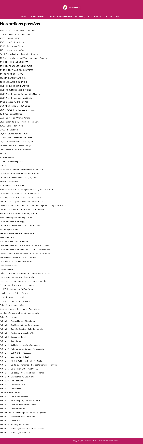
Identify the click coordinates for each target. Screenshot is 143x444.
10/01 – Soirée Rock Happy (12, 42)
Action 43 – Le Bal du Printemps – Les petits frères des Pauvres (28, 365)
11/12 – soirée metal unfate (12, 50)
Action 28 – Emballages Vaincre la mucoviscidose (22, 429)
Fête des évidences (8, 265)
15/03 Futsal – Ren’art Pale (12, 126)
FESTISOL (4, 166)
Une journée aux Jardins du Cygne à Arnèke (19, 313)
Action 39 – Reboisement (11, 381)
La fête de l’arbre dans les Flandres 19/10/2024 (21, 174)
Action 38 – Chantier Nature (12, 385)
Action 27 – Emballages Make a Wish (16, 433)
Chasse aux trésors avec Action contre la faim (20, 226)
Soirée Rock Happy (8, 317)
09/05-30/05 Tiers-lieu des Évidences (17, 110)
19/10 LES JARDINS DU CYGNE (13, 82)
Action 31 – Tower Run (10, 421)
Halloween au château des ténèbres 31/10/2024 (21, 170)
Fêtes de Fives (6, 269)
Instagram (108, 440)
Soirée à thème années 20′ (12, 305)
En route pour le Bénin (10, 230)
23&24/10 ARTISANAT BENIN (13, 78)
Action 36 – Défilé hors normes (14, 397)
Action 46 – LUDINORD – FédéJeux (15, 353)
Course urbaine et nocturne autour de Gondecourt (22, 210)
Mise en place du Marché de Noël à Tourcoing (20, 198)
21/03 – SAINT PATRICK (10, 38)
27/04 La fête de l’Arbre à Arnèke (15, 118)
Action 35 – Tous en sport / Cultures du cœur (20, 401)
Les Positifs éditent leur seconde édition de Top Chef (23, 281)
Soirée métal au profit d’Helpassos (15, 150)
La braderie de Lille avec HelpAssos (16, 261)
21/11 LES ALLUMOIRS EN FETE (14, 62)
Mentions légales (77, 441)
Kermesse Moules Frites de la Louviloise (18, 257)
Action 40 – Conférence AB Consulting (17, 377)
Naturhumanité (7, 158)
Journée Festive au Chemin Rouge (15, 146)
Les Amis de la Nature (10, 393)
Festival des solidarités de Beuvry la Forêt (18, 214)
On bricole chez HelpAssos (12, 162)
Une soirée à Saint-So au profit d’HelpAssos (19, 194)
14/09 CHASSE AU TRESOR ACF (14, 102)
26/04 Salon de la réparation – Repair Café (19, 122)
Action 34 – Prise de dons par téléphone (18, 405)
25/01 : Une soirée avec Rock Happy (16, 142)
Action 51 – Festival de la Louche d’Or (17, 333)
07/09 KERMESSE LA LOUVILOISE (15, 106)
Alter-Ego (4, 154)
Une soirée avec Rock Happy (13, 222)
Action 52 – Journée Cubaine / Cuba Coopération (22, 329)
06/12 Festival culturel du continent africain (19, 54)
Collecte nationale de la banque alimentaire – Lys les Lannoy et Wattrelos (33, 206)
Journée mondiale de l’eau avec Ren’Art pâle (20, 309)
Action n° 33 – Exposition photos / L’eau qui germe (23, 413)
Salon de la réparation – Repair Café (16, 218)
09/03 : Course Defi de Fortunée (14, 134)
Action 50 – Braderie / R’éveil (13, 337)
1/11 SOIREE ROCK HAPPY (11, 74)
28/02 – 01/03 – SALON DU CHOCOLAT (18, 30)
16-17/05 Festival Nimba (11, 114)
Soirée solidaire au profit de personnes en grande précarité (26, 190)
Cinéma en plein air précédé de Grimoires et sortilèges (24, 246)
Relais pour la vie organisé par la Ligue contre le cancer (25, 273)
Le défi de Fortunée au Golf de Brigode (17, 289)
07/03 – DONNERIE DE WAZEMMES (16, 34)
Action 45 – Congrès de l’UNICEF (14, 357)
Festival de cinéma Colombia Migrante (17, 234)
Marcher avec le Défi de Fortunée (15, 293)
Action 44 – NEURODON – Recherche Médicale (21, 361)
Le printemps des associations (13, 297)
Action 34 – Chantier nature (12, 409)
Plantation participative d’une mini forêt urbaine (21, 202)
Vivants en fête (7, 238)
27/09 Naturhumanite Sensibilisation (16, 98)
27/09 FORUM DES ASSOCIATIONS (15, 90)
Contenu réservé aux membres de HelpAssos (85, 440)
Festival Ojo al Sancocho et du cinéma (17, 285)
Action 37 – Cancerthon (10, 389)
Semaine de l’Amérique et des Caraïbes (17, 277)
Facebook (101, 440)
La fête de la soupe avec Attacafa (15, 301)
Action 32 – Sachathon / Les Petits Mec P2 (19, 417)
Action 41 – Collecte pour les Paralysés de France (22, 373)
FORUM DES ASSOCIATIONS (12, 186)
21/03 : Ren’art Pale (9, 130)
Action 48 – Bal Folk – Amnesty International (20, 345)
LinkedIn (114, 440)
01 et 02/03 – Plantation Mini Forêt (16, 138)
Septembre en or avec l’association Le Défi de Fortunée (25, 253)
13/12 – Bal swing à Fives (11, 46)
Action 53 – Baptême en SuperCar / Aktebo (19, 325)
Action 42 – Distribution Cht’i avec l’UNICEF (19, 369)
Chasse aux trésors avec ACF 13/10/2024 (18, 178)
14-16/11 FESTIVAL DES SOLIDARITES (16, 70)
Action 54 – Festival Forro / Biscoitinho (17, 321)
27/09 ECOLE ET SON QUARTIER (14, 86)
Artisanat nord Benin (9, 182)
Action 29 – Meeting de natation (14, 425)
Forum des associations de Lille (14, 242)
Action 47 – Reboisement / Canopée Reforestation (22, 349)
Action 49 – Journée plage (12, 341)
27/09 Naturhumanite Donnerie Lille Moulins (20, 94)
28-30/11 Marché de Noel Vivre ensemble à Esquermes (24, 58)
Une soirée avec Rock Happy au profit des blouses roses (25, 249)
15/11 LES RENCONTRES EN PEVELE (16, 66)
